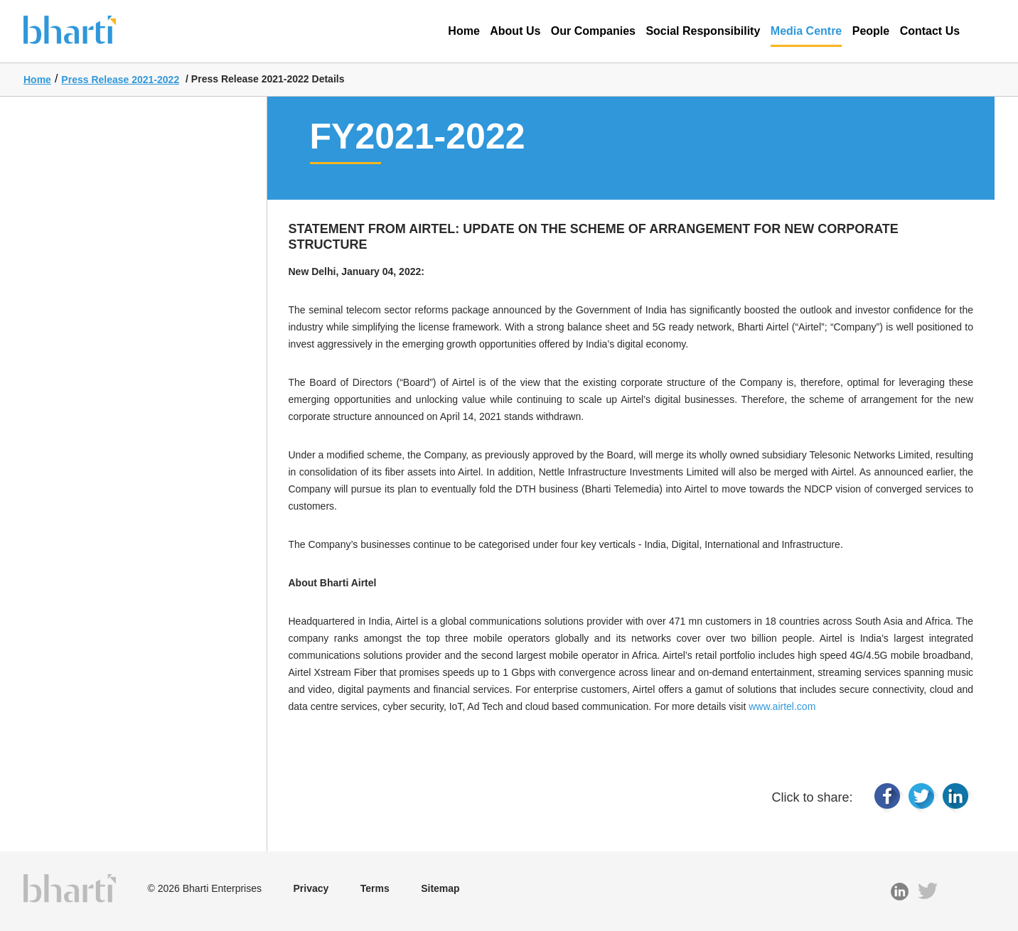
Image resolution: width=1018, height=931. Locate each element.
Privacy (310, 888)
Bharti (91, 29)
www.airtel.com (782, 706)
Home (463, 31)
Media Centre (806, 36)
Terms (375, 888)
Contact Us (930, 31)
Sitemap (440, 888)
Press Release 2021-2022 (120, 79)
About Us (515, 31)
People (870, 31)
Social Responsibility (702, 31)
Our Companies (593, 31)
